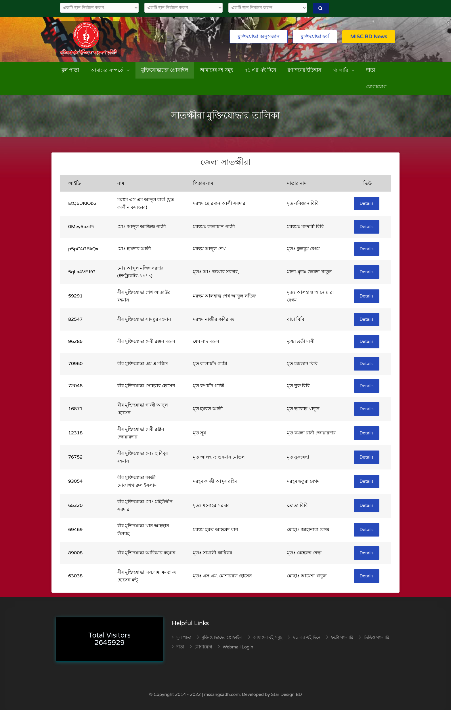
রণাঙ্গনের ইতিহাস (304, 70)
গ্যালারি (341, 70)
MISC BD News (368, 36)
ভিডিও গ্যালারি (376, 637)
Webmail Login (238, 647)
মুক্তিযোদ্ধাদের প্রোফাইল (164, 70)
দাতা (370, 70)
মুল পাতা (70, 70)
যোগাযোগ (376, 87)
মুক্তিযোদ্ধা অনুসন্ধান (259, 36)
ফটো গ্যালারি (342, 637)
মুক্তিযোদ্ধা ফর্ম (315, 36)
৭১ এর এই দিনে (260, 70)
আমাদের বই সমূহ (216, 70)
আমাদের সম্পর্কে (108, 70)
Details (366, 203)
